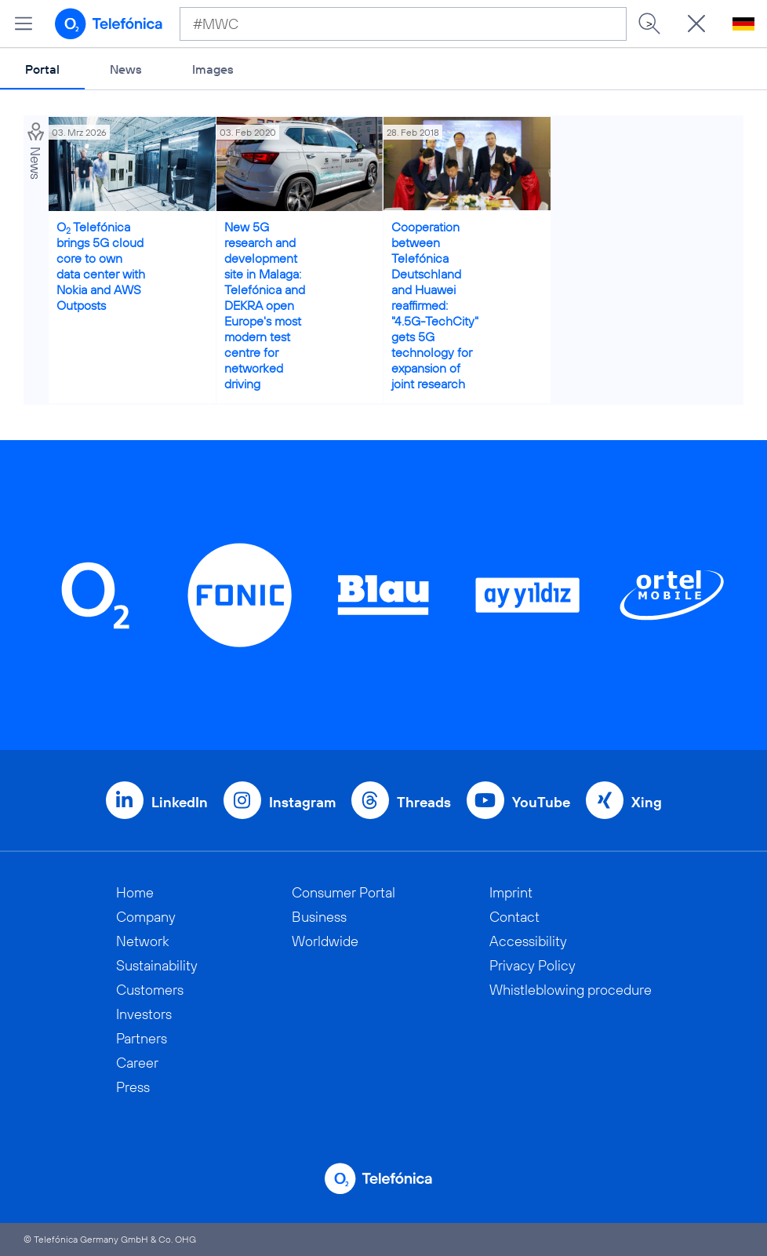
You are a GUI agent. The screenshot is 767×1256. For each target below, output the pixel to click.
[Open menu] (23, 23)
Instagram (302, 802)
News (126, 69)
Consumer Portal (343, 892)
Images (213, 69)
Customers (150, 990)
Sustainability (157, 965)
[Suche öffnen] (696, 23)
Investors (144, 1014)
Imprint (511, 892)
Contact (514, 917)
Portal (42, 69)
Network (142, 941)
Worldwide (325, 941)
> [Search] (649, 24)
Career (137, 1063)
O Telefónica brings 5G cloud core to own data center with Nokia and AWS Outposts (100, 266)
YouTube (541, 802)
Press (133, 1087)
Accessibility (528, 941)
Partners (141, 1038)
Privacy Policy (532, 965)
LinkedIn (179, 802)
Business (319, 917)
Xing (646, 802)
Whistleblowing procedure (570, 990)
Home (135, 892)
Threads (424, 802)
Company (146, 917)
